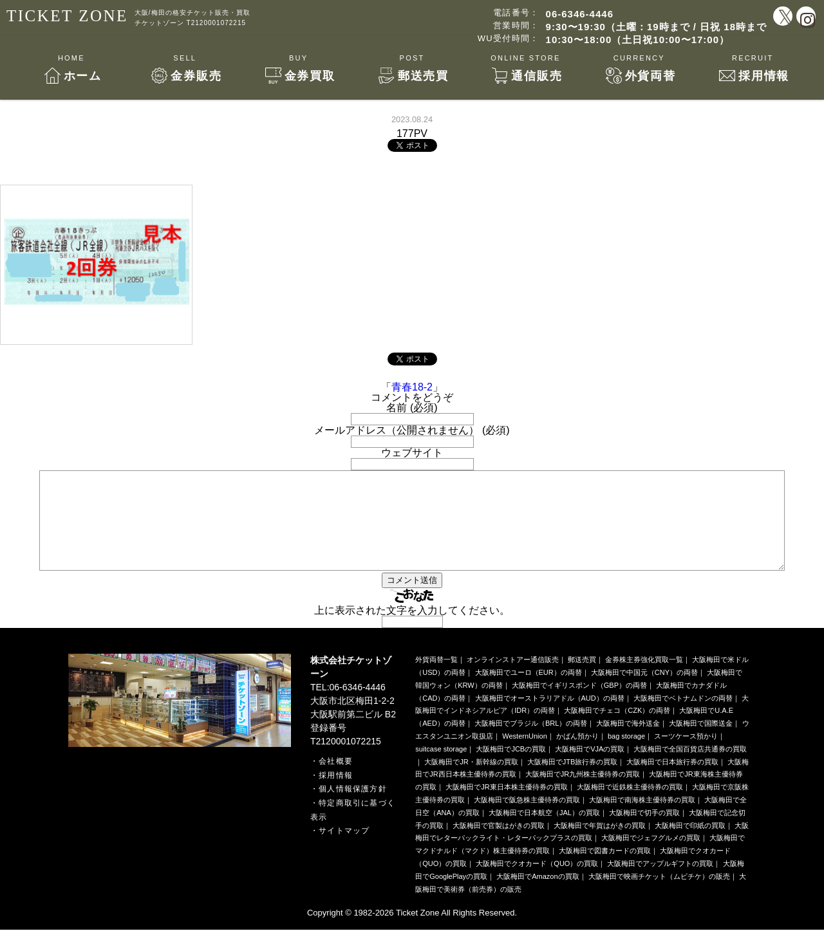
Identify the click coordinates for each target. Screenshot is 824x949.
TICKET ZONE (67, 15)
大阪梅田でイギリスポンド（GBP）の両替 (579, 704)
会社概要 (336, 780)
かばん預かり (577, 755)
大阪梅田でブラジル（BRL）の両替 (530, 742)
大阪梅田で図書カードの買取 (605, 870)
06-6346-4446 (579, 13)
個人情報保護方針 (353, 808)
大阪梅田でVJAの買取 (589, 768)
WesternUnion (524, 755)
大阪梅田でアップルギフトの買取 (660, 883)
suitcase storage (441, 768)
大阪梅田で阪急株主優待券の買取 (527, 819)
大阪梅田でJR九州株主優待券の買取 (582, 793)
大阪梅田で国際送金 (701, 742)
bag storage (626, 755)
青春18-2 (412, 387)
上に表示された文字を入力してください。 (412, 629)
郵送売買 (582, 679)
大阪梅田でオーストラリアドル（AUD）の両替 (549, 717)
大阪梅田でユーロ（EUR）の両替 (528, 692)
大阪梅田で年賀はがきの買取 (600, 845)
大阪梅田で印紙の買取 (690, 845)
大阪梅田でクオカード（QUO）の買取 (537, 883)
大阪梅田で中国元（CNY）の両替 (644, 692)
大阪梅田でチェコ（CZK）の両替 (617, 729)
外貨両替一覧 (436, 679)
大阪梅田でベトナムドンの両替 (683, 717)
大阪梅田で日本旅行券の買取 (672, 781)
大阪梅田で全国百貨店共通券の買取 (690, 768)
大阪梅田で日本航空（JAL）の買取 (544, 832)
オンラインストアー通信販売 (513, 679)
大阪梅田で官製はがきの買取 (499, 845)
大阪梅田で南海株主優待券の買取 (642, 819)
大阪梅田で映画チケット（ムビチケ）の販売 (659, 895)
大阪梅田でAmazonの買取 (537, 895)
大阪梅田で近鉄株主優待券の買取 (630, 806)
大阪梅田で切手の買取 (644, 832)
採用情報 (336, 794)
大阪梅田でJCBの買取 (511, 768)
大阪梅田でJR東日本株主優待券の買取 (506, 806)
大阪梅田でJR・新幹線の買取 (471, 781)
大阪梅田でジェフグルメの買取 (650, 857)
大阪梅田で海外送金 (628, 742)
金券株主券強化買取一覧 (644, 679)
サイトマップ (344, 849)
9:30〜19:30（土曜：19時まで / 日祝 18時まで (656, 26)
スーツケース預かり (686, 755)
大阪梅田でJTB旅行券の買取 (572, 781)
